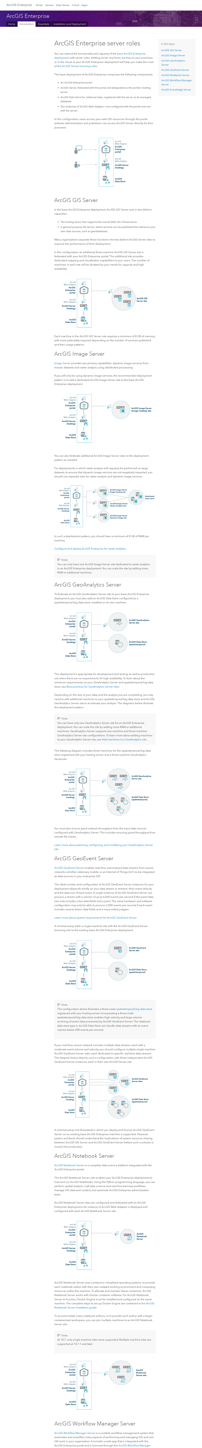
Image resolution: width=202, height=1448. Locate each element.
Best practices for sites (93, 686)
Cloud (75, 5)
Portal (39, 5)
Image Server (62, 363)
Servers (49, 5)
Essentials (43, 24)
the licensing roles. (77, 66)
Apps (85, 5)
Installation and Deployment (69, 24)
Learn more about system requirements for (95, 917)
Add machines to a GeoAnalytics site (124, 739)
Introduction (27, 24)
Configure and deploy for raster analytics (90, 548)
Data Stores (62, 5)
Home (11, 24)
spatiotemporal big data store (134, 1009)
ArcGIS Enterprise (19, 5)
